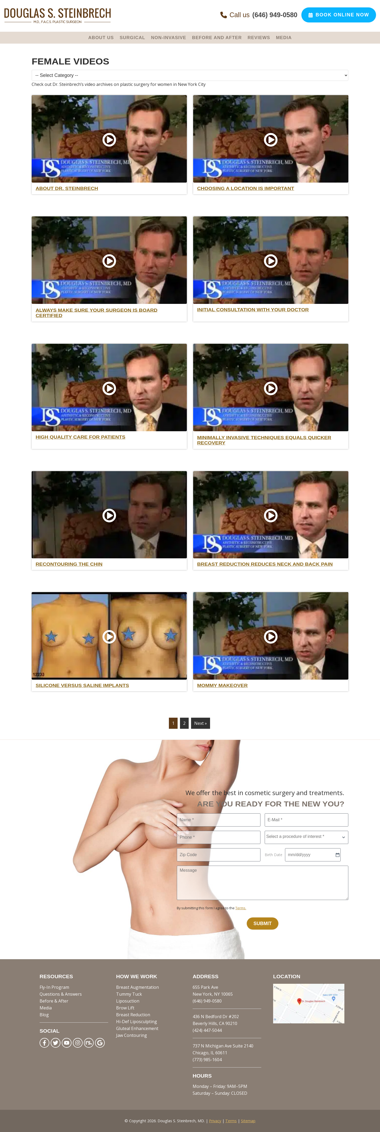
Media (46, 1008)
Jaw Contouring (131, 1035)
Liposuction (127, 1001)
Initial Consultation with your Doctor (253, 309)
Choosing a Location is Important (245, 188)
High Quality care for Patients (80, 437)
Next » (200, 723)
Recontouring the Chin (69, 564)
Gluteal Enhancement (137, 1028)
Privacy (215, 1120)
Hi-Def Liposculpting (136, 1021)
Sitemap (248, 1120)
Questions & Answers (61, 994)
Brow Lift (125, 1008)
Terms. (240, 908)
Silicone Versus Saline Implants (82, 685)
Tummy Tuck (129, 994)
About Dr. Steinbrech (67, 188)
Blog (44, 1015)
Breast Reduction (133, 1015)
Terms (231, 1120)
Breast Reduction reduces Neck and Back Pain (265, 564)
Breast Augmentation (137, 987)
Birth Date (273, 854)
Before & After (54, 1001)
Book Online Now (338, 14)
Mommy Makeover (222, 685)
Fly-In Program (54, 987)
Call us (258, 15)
